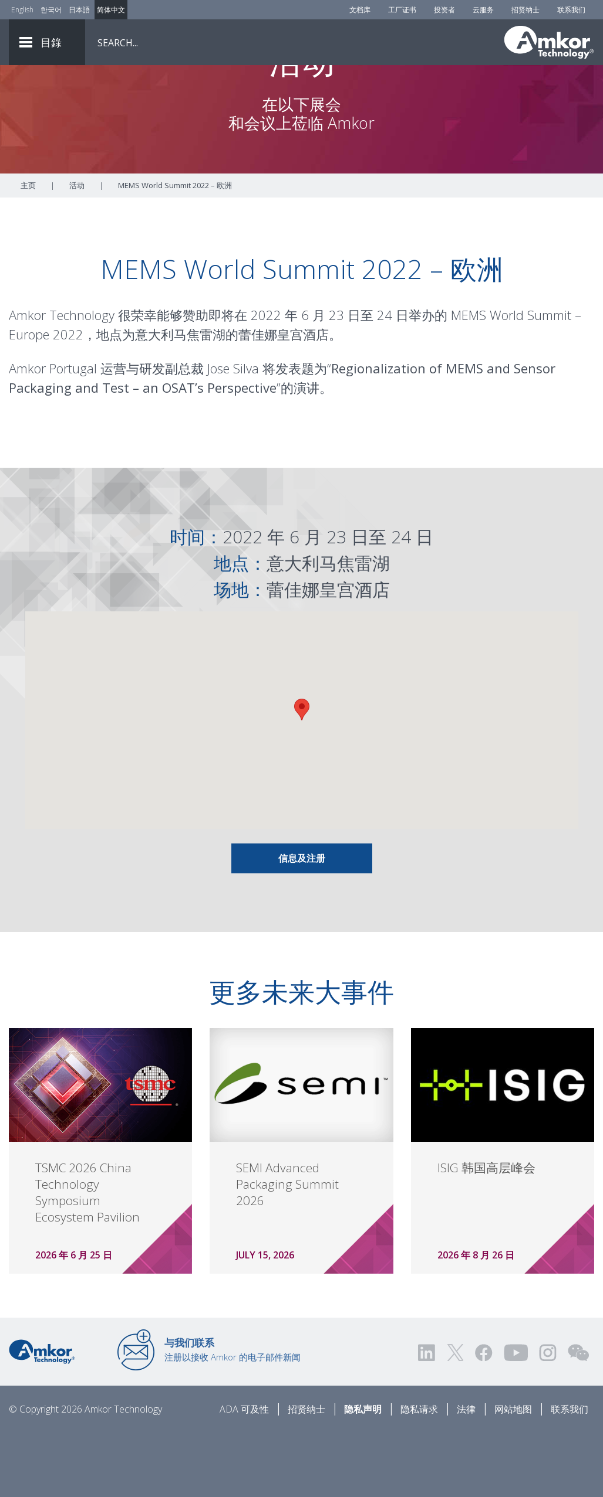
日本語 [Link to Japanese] (79, 10)
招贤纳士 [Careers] (525, 10)
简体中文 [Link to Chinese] (111, 10)
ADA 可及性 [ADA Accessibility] (244, 1474)
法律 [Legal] (466, 1474)
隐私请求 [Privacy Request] (419, 1474)
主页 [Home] (28, 250)
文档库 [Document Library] (359, 10)
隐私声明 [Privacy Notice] (363, 1474)
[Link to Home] (42, 1415)
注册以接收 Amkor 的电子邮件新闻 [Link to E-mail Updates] (232, 1414)
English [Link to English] (22, 10)
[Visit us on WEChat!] (578, 1417)
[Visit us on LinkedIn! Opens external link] (427, 1417)
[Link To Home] (549, 42)
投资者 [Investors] (444, 10)
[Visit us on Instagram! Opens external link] (547, 1417)
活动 (77, 250)
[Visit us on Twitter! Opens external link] (455, 1417)
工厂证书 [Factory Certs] (402, 10)
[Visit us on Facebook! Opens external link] (483, 1417)
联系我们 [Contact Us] (571, 10)
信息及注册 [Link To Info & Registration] (301, 923)
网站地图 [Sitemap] (513, 1474)
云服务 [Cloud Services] (483, 10)
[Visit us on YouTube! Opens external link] (515, 1417)
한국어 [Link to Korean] (51, 10)
